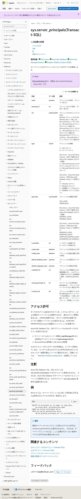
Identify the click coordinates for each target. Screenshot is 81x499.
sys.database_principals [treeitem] (16, 312)
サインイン (74, 3)
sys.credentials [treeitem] (14, 238)
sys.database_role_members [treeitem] (17, 317)
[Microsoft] (4, 2)
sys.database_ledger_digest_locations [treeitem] (17, 283)
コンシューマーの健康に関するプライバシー (16, 498)
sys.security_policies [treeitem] (15, 350)
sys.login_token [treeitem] (14, 334)
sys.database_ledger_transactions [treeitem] (17, 292)
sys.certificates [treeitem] (14, 215)
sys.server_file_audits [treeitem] (15, 383)
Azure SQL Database (59, 59)
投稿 (36, 494)
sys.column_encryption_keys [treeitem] (17, 220)
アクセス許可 (36, 46)
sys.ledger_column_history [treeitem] (17, 326)
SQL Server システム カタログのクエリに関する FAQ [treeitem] (17, 95)
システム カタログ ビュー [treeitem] (16, 90)
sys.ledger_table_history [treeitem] (16, 330)
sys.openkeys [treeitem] (13, 342)
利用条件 (38, 498)
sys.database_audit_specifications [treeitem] (17, 255)
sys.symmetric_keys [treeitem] (15, 403)
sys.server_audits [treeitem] (14, 364)
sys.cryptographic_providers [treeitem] (17, 247)
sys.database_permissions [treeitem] (17, 308)
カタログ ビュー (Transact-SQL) (42, 450)
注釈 (33, 49)
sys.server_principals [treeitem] (16, 391)
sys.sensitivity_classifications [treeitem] (17, 358)
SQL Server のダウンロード (68, 9)
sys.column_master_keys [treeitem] (17, 235)
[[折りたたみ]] (26, 22)
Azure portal (52, 9)
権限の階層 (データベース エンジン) (44, 456)
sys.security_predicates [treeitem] (16, 354)
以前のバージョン (18, 494)
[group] (55, 198)
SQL (38, 23)
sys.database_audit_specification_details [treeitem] (17, 264)
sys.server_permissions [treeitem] (16, 387)
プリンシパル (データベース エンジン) (45, 453)
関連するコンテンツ (39, 54)
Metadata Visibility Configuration (50, 355)
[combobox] (14, 26)
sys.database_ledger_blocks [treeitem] (16, 276)
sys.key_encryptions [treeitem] (15, 323)
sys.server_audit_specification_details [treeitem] (17, 376)
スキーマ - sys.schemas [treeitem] (15, 100)
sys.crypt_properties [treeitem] (15, 242)
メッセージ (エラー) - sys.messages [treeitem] (16, 105)
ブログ (28, 494)
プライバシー (44, 494)
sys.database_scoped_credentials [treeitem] (17, 301)
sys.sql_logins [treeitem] (13, 399)
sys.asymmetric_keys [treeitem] (16, 211)
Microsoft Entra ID (39, 81)
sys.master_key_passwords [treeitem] (17, 338)
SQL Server (46, 23)
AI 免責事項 (5, 494)
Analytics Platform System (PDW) (59, 62)
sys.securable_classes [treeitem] (16, 346)
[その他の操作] (77, 23)
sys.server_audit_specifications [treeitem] (17, 369)
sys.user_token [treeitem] (14, 416)
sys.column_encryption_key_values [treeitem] (17, 228)
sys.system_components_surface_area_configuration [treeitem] (17, 409)
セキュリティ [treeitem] (13, 207)
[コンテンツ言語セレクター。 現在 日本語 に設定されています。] (6, 489)
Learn (33, 23)
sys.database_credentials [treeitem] (17, 271)
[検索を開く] (68, 3)
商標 (45, 498)
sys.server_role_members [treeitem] (17, 395)
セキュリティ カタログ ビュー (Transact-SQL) (48, 447)
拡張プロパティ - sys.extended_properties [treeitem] (15, 111)
